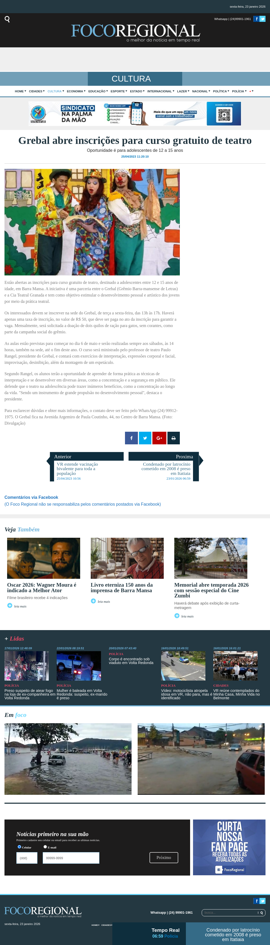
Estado (136, 91)
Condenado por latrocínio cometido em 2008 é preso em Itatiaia (233, 934)
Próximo (164, 857)
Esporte (118, 91)
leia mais (20, 606)
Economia (75, 91)
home (19, 91)
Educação (96, 91)
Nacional (200, 91)
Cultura (54, 91)
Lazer (182, 91)
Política (220, 91)
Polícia (238, 91)
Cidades (35, 91)
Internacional (159, 91)
